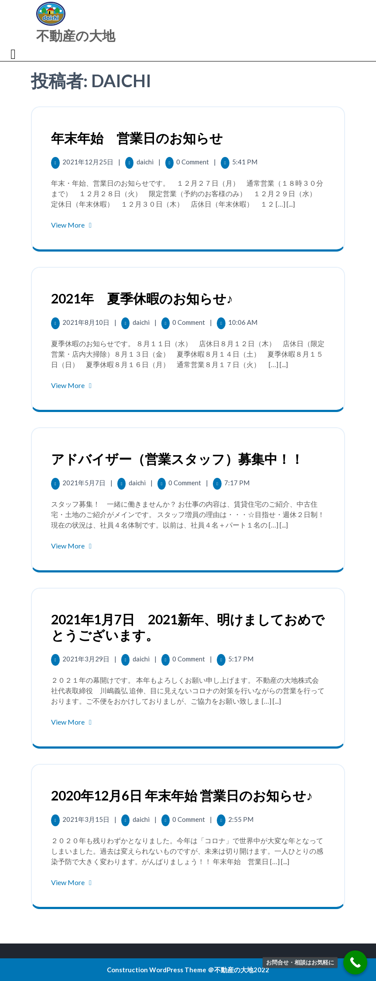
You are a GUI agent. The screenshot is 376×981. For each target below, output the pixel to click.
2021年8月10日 (86, 322)
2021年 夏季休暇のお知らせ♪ (142, 298)
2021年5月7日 (84, 483)
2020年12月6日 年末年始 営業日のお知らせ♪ (182, 795)
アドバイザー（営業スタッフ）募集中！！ (177, 459)
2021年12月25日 (88, 162)
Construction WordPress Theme (156, 970)
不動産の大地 (75, 35)
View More (73, 225)
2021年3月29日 (86, 659)
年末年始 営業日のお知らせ (137, 138)
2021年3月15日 (86, 819)
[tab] (14, 54)
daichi (146, 162)
